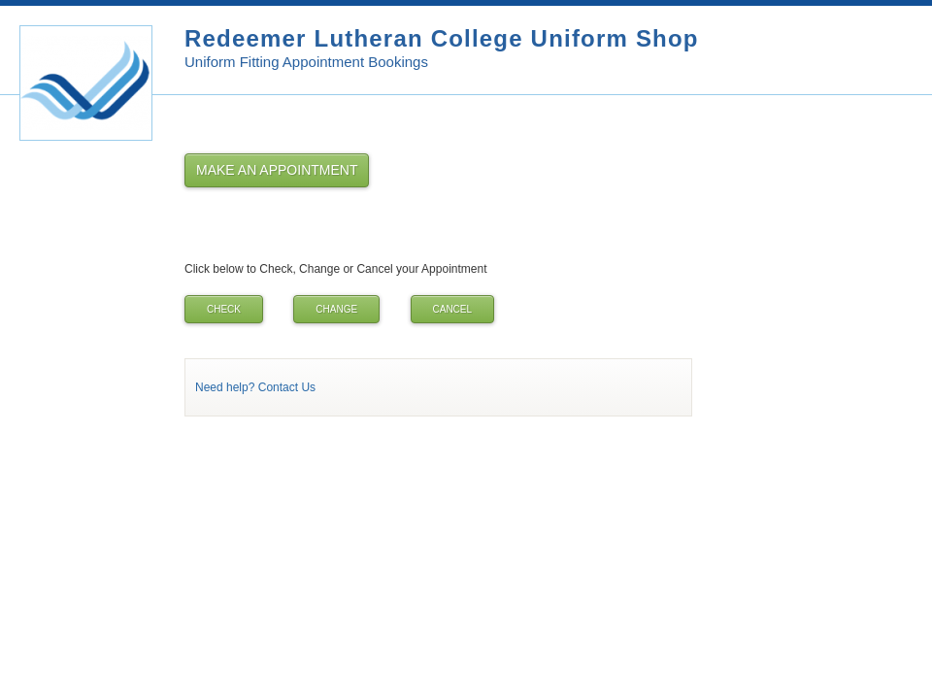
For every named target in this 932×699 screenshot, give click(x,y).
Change (336, 309)
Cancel (453, 309)
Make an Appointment (276, 170)
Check (224, 309)
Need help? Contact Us (255, 387)
